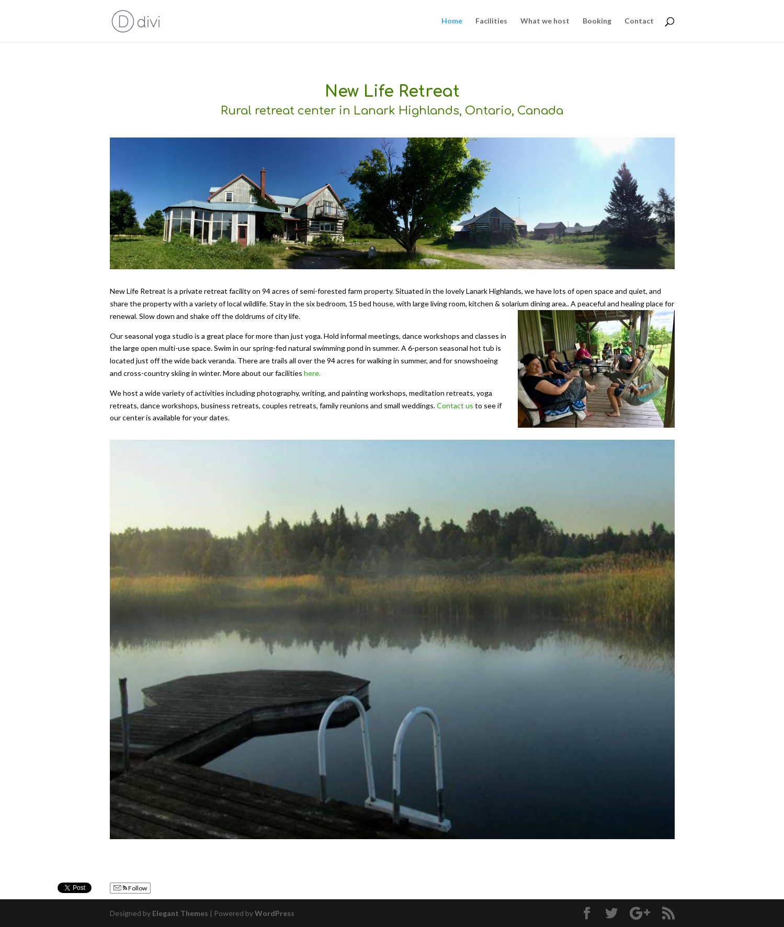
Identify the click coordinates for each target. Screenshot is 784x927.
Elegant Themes (180, 913)
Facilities (491, 21)
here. (312, 373)
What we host (545, 21)
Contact (639, 21)
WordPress (274, 913)
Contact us (455, 405)
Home (451, 21)
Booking (597, 21)
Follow (130, 888)
